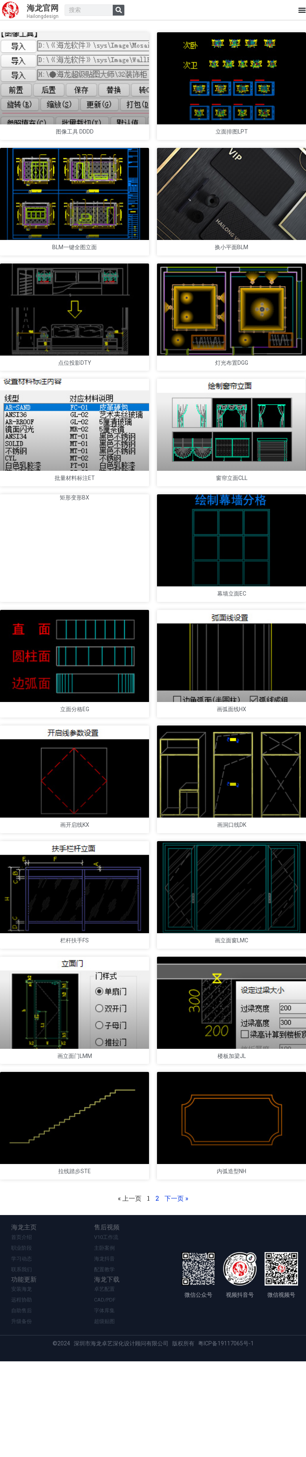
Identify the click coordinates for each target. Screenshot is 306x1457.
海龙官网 (43, 8)
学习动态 (21, 1352)
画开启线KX (74, 890)
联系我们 (21, 1364)
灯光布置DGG (231, 390)
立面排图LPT (232, 141)
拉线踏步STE (74, 1264)
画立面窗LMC (231, 1014)
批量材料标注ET (75, 515)
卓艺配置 (104, 1383)
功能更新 (26, 1374)
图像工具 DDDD (75, 141)
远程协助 (21, 1395)
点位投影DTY (74, 390)
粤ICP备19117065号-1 (226, 1439)
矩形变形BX (74, 534)
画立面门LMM (74, 1139)
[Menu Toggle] (302, 10)
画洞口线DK (231, 890)
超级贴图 (104, 1417)
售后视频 (109, 1320)
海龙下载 (109, 1374)
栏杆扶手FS (74, 1014)
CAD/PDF (105, 1395)
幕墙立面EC (231, 640)
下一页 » (176, 1291)
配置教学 (104, 1364)
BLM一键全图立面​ (74, 265)
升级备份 (21, 1417)
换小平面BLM (231, 265)
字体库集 (104, 1406)
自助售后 (21, 1406)
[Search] (118, 10)
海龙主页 (26, 1320)
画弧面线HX (231, 765)
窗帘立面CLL (231, 515)
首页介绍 (21, 1330)
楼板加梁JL (232, 1139)
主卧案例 (104, 1341)
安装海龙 (21, 1383)
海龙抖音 (104, 1352)
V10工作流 (106, 1330)
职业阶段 (21, 1341)
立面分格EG (74, 765)
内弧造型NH (231, 1264)
